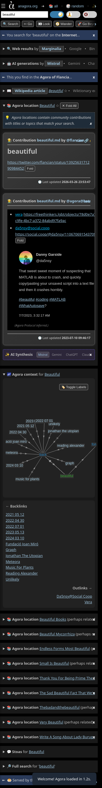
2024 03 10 (15, 537)
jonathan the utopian (24, 555)
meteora (13, 561)
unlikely (12, 579)
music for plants (19, 567)
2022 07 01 (15, 526)
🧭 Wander (64, 24)
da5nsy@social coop (74, 595)
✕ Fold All (69, 105)
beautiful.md (48, 140)
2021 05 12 (15, 514)
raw (79, 140)
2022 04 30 (15, 520)
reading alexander (22, 573)
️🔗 (86, 140)
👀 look (44, 24)
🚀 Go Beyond (88, 24)
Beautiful (56, 90)
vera (19, 214)
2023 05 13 (15, 532)
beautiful (36, 751)
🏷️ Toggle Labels (73, 387)
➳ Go (28, 24)
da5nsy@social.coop (32, 227)
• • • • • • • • (51, 49)
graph (11, 549)
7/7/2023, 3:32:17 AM (34, 315)
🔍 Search (10, 24)
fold (30, 168)
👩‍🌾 (9, 140)
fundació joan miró (22, 543)
